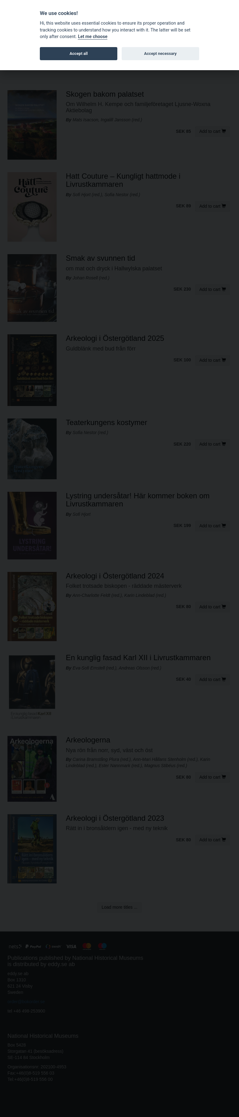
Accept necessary (160, 53)
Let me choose (92, 36)
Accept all (79, 53)
